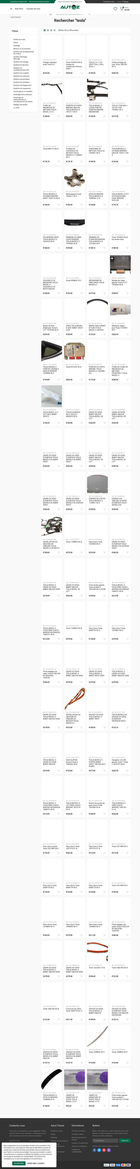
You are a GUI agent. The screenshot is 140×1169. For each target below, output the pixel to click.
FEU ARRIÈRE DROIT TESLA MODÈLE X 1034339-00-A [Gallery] (51, 239)
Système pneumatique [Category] (21, 79)
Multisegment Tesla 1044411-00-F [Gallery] (73, 195)
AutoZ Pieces (15, 17)
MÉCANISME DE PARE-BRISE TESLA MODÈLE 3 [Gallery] (96, 282)
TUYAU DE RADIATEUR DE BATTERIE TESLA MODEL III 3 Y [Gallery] (49, 109)
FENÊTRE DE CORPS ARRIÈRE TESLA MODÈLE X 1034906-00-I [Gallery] (97, 370)
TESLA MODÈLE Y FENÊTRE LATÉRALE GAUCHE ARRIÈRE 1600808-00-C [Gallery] (51, 370)
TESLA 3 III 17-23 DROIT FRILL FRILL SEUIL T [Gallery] (96, 64)
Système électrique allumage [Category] (20, 58)
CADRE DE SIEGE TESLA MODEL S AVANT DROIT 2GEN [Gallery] (96, 673)
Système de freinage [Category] (20, 62)
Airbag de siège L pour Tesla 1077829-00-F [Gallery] (120, 328)
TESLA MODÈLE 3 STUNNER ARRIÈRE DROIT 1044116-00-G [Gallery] (51, 196)
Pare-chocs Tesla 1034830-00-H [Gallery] (95, 543)
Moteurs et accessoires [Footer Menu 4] (59, 1141)
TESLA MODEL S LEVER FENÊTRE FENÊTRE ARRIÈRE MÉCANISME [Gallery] (96, 109)
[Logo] (70, 6)
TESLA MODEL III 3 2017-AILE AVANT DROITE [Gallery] (50, 414)
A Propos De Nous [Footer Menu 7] (78, 1131)
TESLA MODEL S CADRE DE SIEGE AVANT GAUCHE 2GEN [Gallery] (51, 587)
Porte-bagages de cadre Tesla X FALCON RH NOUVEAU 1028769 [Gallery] (51, 674)
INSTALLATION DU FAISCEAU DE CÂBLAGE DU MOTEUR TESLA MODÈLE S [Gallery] (73, 719)
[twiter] (99, 1150)
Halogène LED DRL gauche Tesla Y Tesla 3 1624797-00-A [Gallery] (120, 762)
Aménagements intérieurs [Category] (22, 95)
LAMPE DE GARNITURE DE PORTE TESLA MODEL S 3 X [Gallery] (72, 1098)
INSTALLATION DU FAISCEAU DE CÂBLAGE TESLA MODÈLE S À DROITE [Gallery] (51, 545)
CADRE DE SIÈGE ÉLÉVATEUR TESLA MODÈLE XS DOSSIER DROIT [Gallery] (74, 502)
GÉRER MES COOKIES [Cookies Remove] (35, 1163)
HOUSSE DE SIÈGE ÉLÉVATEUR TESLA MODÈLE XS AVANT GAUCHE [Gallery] (50, 1055)
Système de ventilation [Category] (21, 82)
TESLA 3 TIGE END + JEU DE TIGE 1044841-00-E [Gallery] (120, 108)
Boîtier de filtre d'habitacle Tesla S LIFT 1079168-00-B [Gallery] (50, 328)
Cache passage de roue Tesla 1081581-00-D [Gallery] (120, 64)
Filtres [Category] (15, 43)
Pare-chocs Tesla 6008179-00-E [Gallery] (95, 629)
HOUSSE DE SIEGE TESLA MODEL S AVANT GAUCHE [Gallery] (96, 1011)
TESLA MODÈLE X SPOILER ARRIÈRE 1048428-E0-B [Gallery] (50, 1097)
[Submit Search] (89, 14)
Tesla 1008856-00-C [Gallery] (97, 1052)
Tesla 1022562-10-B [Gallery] (97, 968)
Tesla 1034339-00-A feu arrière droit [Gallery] (120, 238)
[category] (44, 30)
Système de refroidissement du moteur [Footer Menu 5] (58, 1146)
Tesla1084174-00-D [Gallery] (51, 149)
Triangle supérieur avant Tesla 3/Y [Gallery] (50, 63)
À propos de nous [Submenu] (33, 9)
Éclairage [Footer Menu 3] (54, 1138)
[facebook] (94, 1150)
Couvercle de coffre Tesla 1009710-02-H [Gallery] (74, 1010)
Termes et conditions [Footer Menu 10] (79, 1146)
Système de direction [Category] (21, 65)
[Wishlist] (115, 9)
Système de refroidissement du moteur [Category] (23, 53)
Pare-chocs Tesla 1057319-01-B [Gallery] (72, 847)
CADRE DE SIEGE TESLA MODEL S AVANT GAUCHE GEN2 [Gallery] (74, 673)
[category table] (54, 30)
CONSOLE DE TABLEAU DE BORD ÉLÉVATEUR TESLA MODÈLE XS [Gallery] (119, 502)
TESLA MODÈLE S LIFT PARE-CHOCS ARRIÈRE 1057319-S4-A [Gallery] (73, 806)
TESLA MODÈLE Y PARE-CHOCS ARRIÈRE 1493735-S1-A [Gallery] (119, 806)
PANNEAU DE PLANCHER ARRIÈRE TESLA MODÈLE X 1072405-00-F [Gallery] (97, 240)
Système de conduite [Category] (21, 73)
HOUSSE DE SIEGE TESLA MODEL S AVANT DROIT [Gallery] (96, 717)
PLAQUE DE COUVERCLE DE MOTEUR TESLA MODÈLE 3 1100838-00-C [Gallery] (74, 153)
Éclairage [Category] (16, 46)
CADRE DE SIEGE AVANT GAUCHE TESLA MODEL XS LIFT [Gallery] (96, 415)
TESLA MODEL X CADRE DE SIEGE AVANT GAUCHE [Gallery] (49, 762)
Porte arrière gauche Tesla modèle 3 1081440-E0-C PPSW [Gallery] (97, 587)
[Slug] (51, 46)
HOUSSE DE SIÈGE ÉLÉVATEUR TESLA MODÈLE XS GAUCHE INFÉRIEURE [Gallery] (120, 1012)
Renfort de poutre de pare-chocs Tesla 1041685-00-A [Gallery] (97, 805)
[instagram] (109, 1150)
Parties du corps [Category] (19, 39)
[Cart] (125, 9)
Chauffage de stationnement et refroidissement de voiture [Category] (22, 100)
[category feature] (51, 30)
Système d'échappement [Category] (22, 85)
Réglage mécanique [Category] (20, 105)
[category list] (48, 30)
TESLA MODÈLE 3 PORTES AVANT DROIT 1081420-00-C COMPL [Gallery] (97, 763)
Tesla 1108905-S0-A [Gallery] (74, 542)
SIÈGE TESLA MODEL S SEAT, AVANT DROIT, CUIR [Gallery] (74, 328)
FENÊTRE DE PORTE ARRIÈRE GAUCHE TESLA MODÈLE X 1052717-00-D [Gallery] (74, 109)
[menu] (11, 9)
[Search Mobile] (51, 14)
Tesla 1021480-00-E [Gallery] (120, 846)
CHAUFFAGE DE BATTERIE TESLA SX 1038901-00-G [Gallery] (97, 151)
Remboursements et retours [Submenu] (39, 1)
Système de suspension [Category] (22, 88)
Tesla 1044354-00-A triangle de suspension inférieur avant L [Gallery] (74, 65)
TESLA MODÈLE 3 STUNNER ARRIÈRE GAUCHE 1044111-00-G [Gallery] (120, 152)
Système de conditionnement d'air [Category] (21, 69)
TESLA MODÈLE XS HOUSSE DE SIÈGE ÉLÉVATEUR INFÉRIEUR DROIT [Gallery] (119, 718)
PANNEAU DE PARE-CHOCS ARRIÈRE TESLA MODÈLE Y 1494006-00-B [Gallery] (74, 240)
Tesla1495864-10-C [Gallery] (73, 280)
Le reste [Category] (16, 108)
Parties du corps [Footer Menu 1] (57, 1131)
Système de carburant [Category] (21, 76)
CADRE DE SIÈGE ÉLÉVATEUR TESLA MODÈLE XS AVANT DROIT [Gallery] (50, 458)
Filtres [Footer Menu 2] (53, 1134)
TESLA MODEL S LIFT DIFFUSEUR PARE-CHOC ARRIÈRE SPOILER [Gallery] (120, 197)
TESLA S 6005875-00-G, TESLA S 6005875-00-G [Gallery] (73, 414)
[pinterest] (104, 1150)
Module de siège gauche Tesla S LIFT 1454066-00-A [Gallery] (119, 282)
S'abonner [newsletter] (125, 1141)
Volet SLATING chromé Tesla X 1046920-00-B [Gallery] (72, 762)
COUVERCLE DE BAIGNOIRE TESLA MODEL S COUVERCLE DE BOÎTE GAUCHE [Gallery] (50, 284)
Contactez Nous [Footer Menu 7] (77, 1134)
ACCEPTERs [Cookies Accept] (19, 1163)
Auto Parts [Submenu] (19, 9)
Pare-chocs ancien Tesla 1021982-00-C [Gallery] (51, 847)
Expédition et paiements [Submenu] (18, 1)
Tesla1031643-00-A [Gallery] (73, 367)
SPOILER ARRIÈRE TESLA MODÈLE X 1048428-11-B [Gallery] (96, 196)
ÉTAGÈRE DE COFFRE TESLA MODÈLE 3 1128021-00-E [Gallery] (97, 501)
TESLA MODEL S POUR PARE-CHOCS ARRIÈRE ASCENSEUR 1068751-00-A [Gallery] (120, 588)
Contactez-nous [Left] (109, 2)
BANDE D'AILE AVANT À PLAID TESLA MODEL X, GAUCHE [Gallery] (97, 328)
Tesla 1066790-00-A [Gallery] (120, 968)
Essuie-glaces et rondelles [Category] (22, 91)
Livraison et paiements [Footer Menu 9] (80, 1143)
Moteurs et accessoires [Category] (22, 49)
